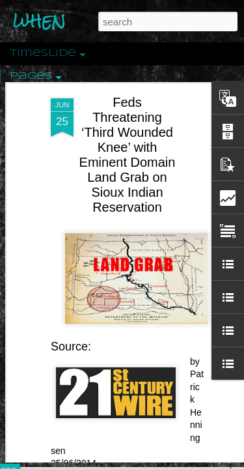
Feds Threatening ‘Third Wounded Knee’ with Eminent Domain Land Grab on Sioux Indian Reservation (127, 101)
